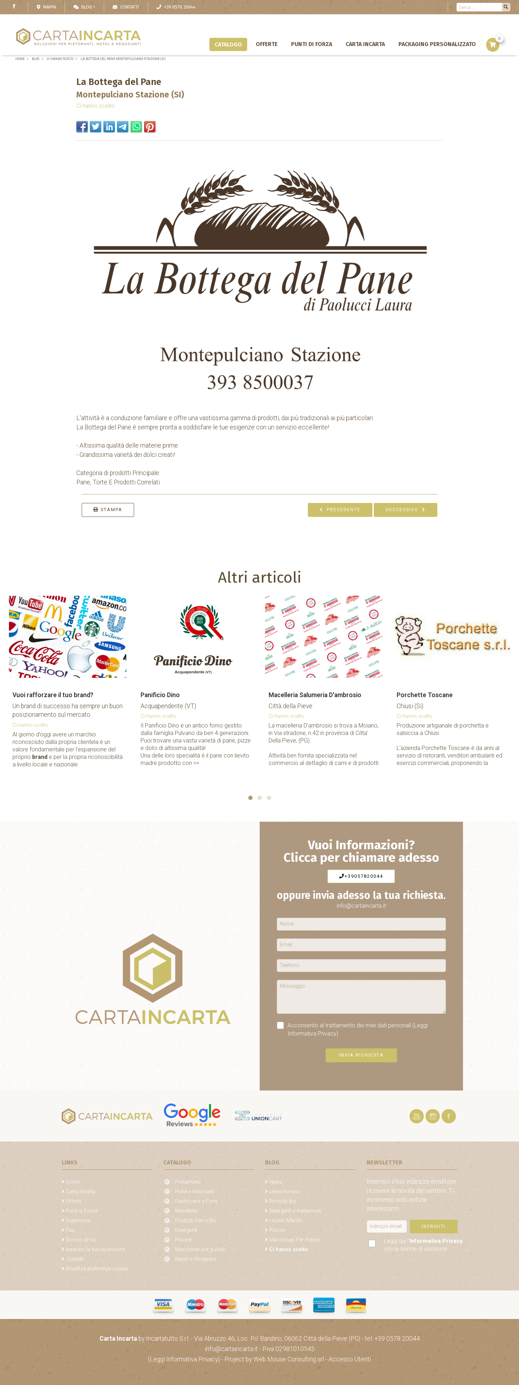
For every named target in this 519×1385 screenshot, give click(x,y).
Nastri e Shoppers (195, 1259)
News (275, 1182)
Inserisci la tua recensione (95, 1249)
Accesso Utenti (350, 1359)
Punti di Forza (311, 44)
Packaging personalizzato (437, 44)
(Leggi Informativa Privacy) (184, 1359)
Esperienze (78, 1221)
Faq (70, 1230)
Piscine (183, 1240)
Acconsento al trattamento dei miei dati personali (352, 1029)
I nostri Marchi (285, 1221)
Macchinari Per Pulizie (294, 1240)
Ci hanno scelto (95, 105)
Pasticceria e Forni (196, 1201)
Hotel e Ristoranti (194, 1192)
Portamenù (187, 1182)
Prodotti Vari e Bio (196, 1221)
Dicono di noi (81, 1240)
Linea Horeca (284, 1192)
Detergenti (186, 1230)
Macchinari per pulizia (200, 1249)
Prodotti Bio (282, 1201)
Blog (82, 7)
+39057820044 (361, 876)
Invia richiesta (361, 1055)
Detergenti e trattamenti (295, 1211)
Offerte (267, 44)
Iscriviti (434, 1226)
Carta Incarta (365, 44)
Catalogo (228, 44)
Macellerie (186, 1211)
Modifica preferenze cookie (97, 1269)
